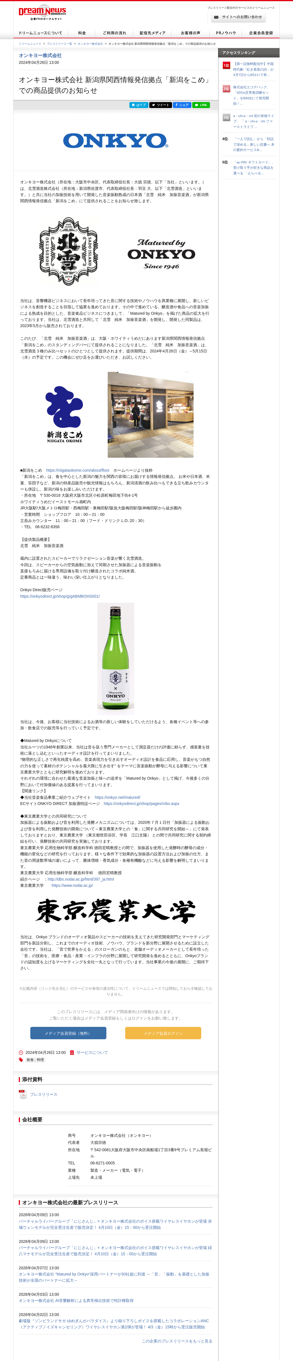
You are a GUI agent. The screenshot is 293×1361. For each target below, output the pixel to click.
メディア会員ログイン (163, 1033)
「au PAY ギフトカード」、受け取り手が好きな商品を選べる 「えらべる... (254, 167)
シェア (182, 105)
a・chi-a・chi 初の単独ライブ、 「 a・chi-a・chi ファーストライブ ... (253, 121)
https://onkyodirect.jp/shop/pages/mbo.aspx (141, 803)
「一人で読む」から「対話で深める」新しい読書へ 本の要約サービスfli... (253, 144)
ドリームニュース (30, 43)
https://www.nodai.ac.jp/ (72, 885)
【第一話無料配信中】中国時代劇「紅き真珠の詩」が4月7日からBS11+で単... (253, 69)
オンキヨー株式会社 (90, 43)
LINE (201, 105)
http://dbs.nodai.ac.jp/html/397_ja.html (81, 879)
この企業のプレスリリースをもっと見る (177, 1341)
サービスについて (92, 1052)
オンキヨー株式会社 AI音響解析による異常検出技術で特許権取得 (76, 1300)
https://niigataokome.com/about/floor (77, 470)
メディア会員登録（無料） (68, 1033)
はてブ (139, 105)
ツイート (160, 105)
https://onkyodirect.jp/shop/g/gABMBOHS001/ (60, 596)
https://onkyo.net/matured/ (117, 797)
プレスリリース (44, 1094)
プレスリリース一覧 (59, 43)
